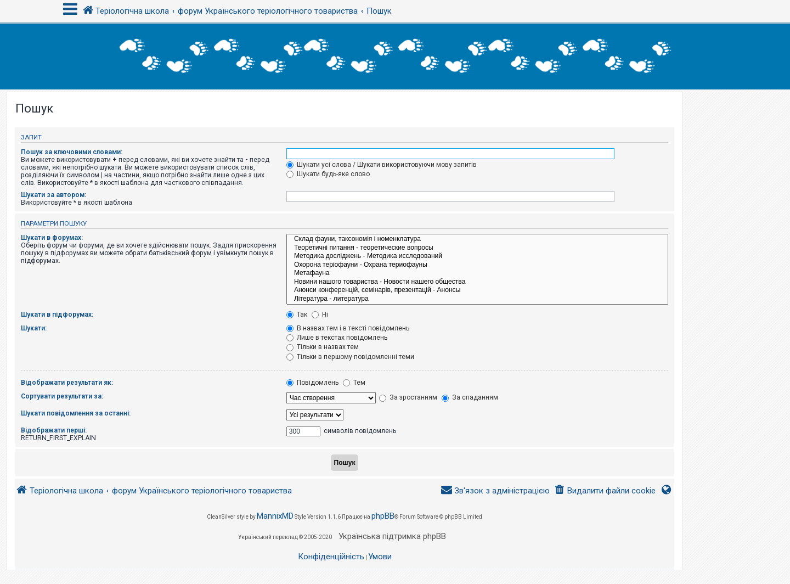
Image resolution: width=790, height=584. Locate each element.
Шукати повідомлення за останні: (76, 413)
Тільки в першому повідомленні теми (350, 357)
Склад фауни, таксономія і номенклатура (477, 239)
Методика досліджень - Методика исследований (477, 256)
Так (296, 314)
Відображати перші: (54, 430)
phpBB (382, 516)
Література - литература (477, 299)
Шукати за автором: (53, 195)
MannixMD (275, 516)
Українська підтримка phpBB (392, 536)
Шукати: (34, 328)
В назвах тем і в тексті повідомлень (347, 328)
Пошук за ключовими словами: (71, 152)
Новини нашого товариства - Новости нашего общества (477, 282)
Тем (354, 382)
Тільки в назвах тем (322, 347)
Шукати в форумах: (52, 238)
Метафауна (477, 273)
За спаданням (470, 397)
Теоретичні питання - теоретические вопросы (477, 248)
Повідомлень (312, 382)
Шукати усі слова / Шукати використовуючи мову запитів (381, 165)
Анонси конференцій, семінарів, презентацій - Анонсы (477, 290)
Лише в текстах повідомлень (336, 337)
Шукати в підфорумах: (57, 314)
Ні (320, 314)
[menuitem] (605, 491)
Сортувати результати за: (62, 396)
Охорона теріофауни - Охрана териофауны (477, 265)
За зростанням (408, 397)
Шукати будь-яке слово (328, 174)
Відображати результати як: (67, 382)
